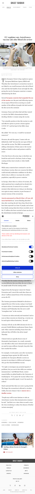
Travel (25, 7)
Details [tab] (17, 220)
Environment (17, 7)
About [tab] (28, 220)
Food (30, 7)
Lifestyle (9, 470)
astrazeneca (4, 422)
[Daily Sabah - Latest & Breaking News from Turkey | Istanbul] (17, 3)
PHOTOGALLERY (9, 452)
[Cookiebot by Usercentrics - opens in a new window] (22, 216)
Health (9, 7)
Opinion (26, 473)
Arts (26, 470)
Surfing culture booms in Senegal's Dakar (15, 448)
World (9, 468)
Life (3, 7)
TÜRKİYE (26, 465)
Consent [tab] (6, 220)
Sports (9, 473)
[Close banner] (32, 216)
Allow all (17, 267)
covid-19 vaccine (12, 422)
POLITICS (8, 465)
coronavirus (20, 422)
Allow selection (17, 272)
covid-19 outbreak (6, 425)
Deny (17, 276)
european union (15, 425)
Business (26, 468)
